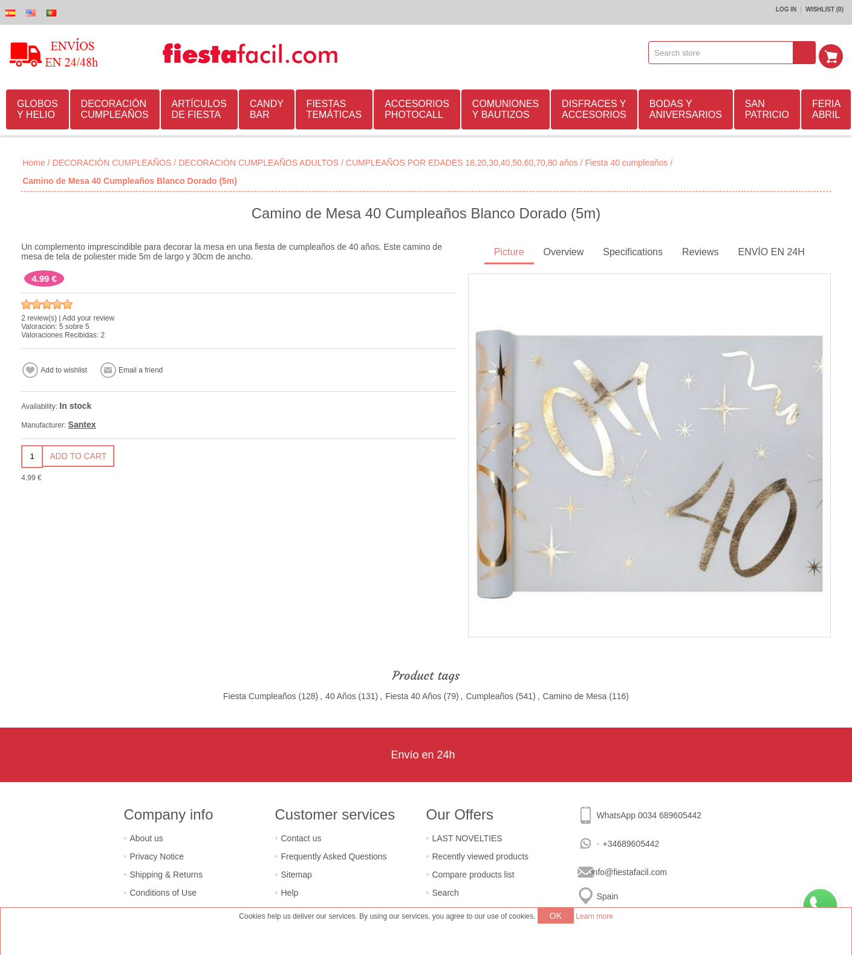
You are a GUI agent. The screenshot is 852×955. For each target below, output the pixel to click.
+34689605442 (631, 842)
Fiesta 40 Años (413, 694)
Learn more (594, 916)
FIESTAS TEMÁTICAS (334, 107)
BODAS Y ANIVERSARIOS (685, 107)
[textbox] (725, 52)
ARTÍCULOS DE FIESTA (199, 107)
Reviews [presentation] (700, 250)
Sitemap (296, 873)
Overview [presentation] (564, 250)
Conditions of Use (163, 891)
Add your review (88, 316)
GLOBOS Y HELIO (37, 107)
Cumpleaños (489, 694)
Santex (82, 423)
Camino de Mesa (575, 694)
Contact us (301, 836)
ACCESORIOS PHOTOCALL (417, 107)
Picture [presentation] (509, 250)
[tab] (509, 251)
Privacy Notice (157, 854)
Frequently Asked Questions (334, 854)
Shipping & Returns (166, 873)
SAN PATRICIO (767, 107)
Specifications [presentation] (633, 250)
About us (146, 836)
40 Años (340, 694)
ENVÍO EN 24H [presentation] (771, 250)
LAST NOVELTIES (467, 836)
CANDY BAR (267, 107)
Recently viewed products (480, 854)
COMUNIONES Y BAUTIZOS (505, 107)
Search (445, 891)
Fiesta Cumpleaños (259, 694)
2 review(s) (39, 316)
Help (290, 891)
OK (556, 916)
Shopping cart (834, 52)
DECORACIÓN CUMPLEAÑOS (115, 107)
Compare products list (473, 873)
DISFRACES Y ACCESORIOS (594, 107)
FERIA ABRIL (826, 107)
